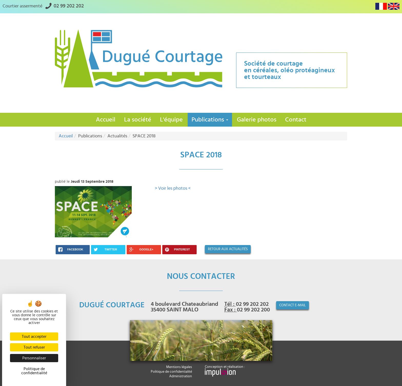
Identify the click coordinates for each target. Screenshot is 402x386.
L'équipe (171, 120)
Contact (295, 120)
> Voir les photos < (172, 188)
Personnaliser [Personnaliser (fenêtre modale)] (34, 358)
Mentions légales (179, 367)
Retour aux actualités (228, 249)
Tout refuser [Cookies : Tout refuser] (34, 347)
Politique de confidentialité (171, 371)
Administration (180, 376)
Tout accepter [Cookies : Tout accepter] (34, 336)
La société (137, 120)
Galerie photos (256, 120)
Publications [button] (210, 120)
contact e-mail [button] (292, 305)
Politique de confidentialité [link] (34, 371)
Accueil (105, 120)
